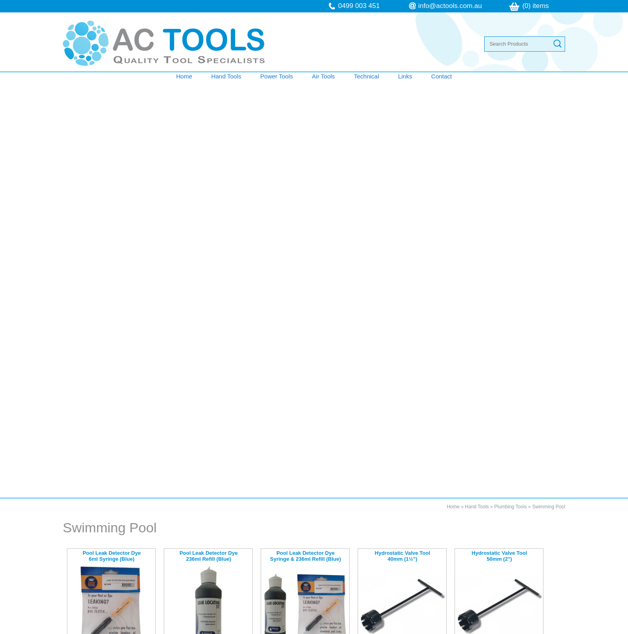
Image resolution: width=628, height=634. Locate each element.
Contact (441, 76)
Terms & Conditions (106, 560)
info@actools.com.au (450, 6)
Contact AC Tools (313, 455)
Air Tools (323, 76)
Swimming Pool (548, 90)
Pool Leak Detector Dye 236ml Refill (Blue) (208, 140)
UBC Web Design (397, 629)
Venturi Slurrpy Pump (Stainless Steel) (111, 269)
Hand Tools (226, 76)
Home (184, 76)
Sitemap (211, 629)
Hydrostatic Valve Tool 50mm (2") (499, 140)
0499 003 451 (359, 6)
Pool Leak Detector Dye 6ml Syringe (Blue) (112, 140)
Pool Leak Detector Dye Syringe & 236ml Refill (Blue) (305, 140)
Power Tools (276, 76)
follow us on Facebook (379, 567)
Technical (366, 76)
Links (405, 76)
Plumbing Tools (510, 90)
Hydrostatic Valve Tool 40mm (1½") (402, 140)
